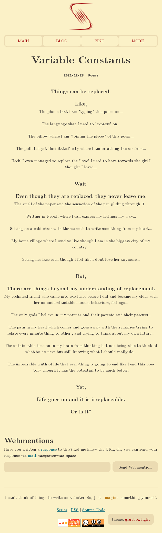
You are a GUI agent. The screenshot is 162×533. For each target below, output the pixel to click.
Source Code (93, 509)
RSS (74, 509)
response (49, 449)
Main (23, 41)
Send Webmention (135, 467)
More (138, 41)
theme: (131, 519)
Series (62, 509)
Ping (100, 41)
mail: (32, 455)
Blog (61, 41)
